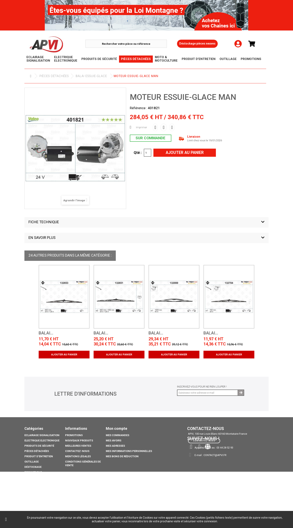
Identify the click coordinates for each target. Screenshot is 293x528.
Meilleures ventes (78, 445)
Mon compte (116, 428)
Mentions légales (78, 456)
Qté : (138, 152)
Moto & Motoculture (39, 477)
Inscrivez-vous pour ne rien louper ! (202, 386)
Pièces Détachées (54, 76)
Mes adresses (115, 445)
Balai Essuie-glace (91, 76)
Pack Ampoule (34, 482)
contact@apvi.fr (214, 455)
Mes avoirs (113, 440)
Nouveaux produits (79, 440)
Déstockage (33, 466)
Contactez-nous (77, 451)
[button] (146, 222)
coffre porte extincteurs (42, 502)
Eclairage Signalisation (41, 435)
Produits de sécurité (39, 445)
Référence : (138, 108)
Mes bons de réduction (122, 456)
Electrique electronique (41, 440)
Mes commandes (117, 435)
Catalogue (32, 497)
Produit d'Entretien (38, 456)
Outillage (31, 461)
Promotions (33, 472)
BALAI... (46, 333)
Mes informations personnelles (129, 451)
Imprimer (141, 127)
